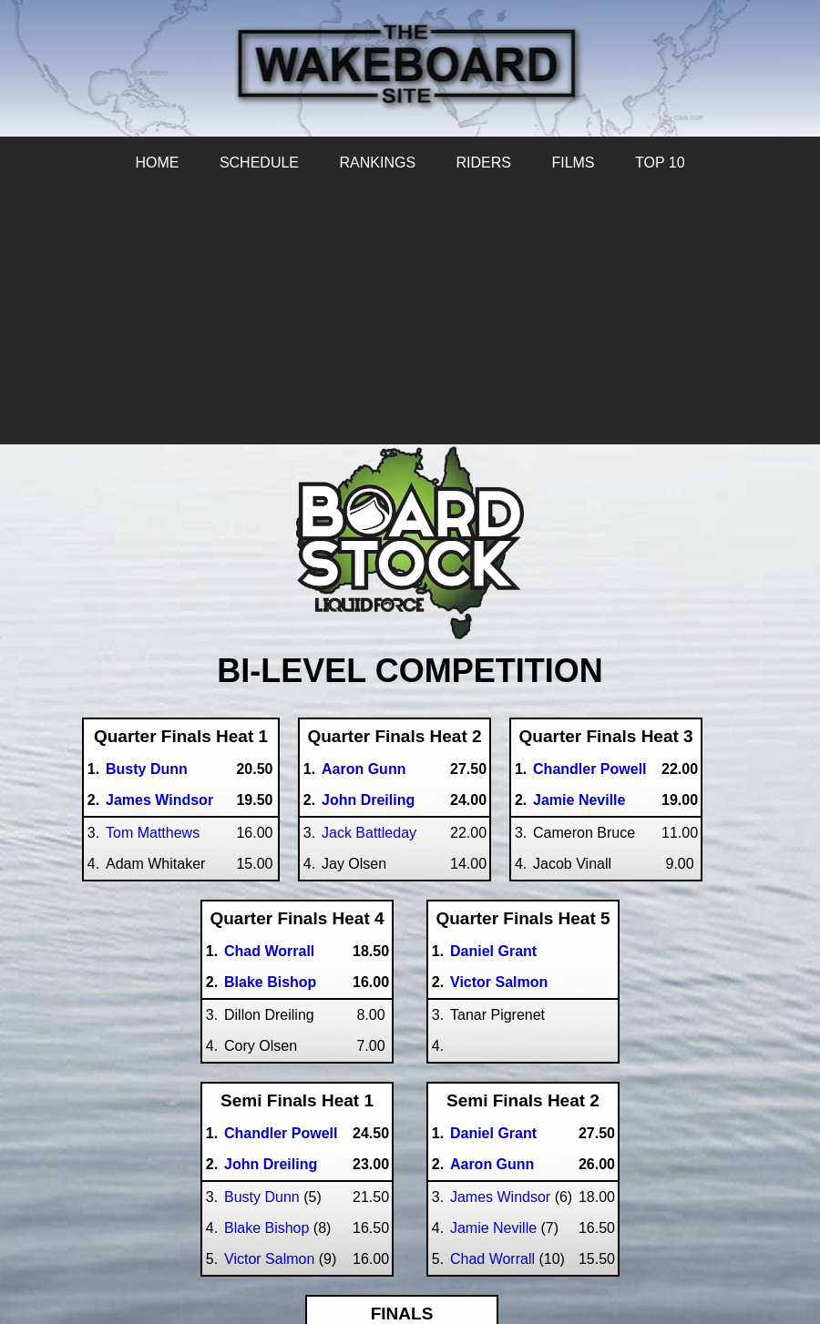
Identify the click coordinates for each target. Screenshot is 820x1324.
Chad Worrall (492, 1259)
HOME (157, 162)
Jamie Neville (493, 1228)
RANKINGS (377, 162)
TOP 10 (660, 162)
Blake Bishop (266, 1228)
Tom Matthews (153, 832)
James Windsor (500, 1197)
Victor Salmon (269, 1259)
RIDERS (483, 162)
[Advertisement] (410, 316)
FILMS (572, 162)
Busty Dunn (262, 1197)
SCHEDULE (259, 162)
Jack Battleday (369, 832)
